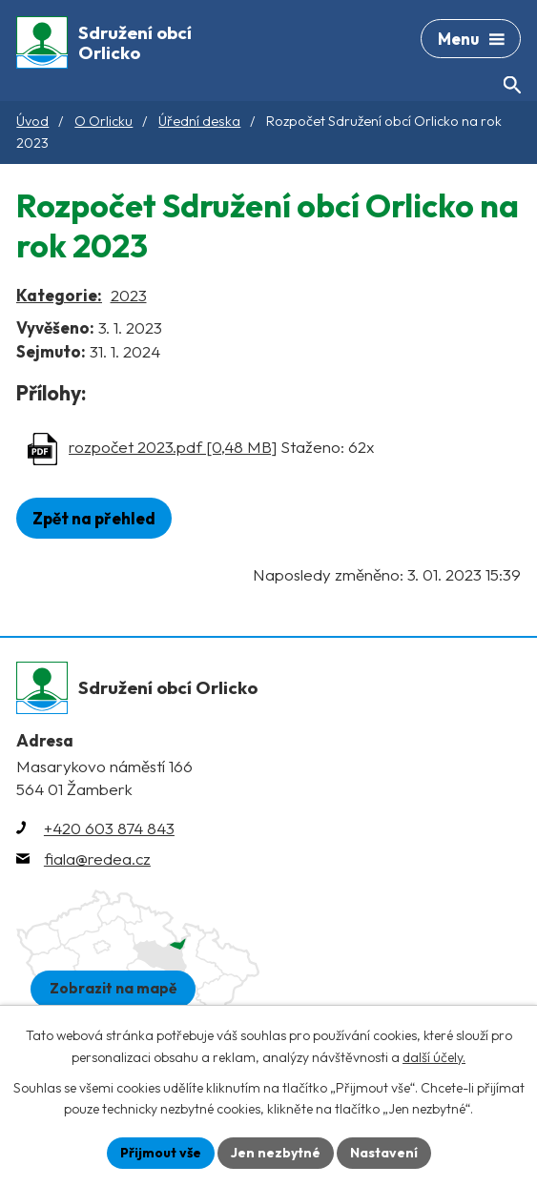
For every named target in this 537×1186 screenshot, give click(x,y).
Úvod (32, 121)
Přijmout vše (160, 1152)
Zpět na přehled (93, 518)
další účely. (434, 1057)
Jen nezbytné (275, 1152)
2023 (129, 295)
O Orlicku (103, 121)
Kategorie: (59, 295)
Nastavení (384, 1152)
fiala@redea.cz (97, 859)
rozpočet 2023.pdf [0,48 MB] (173, 447)
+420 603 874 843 (109, 828)
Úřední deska (199, 121)
